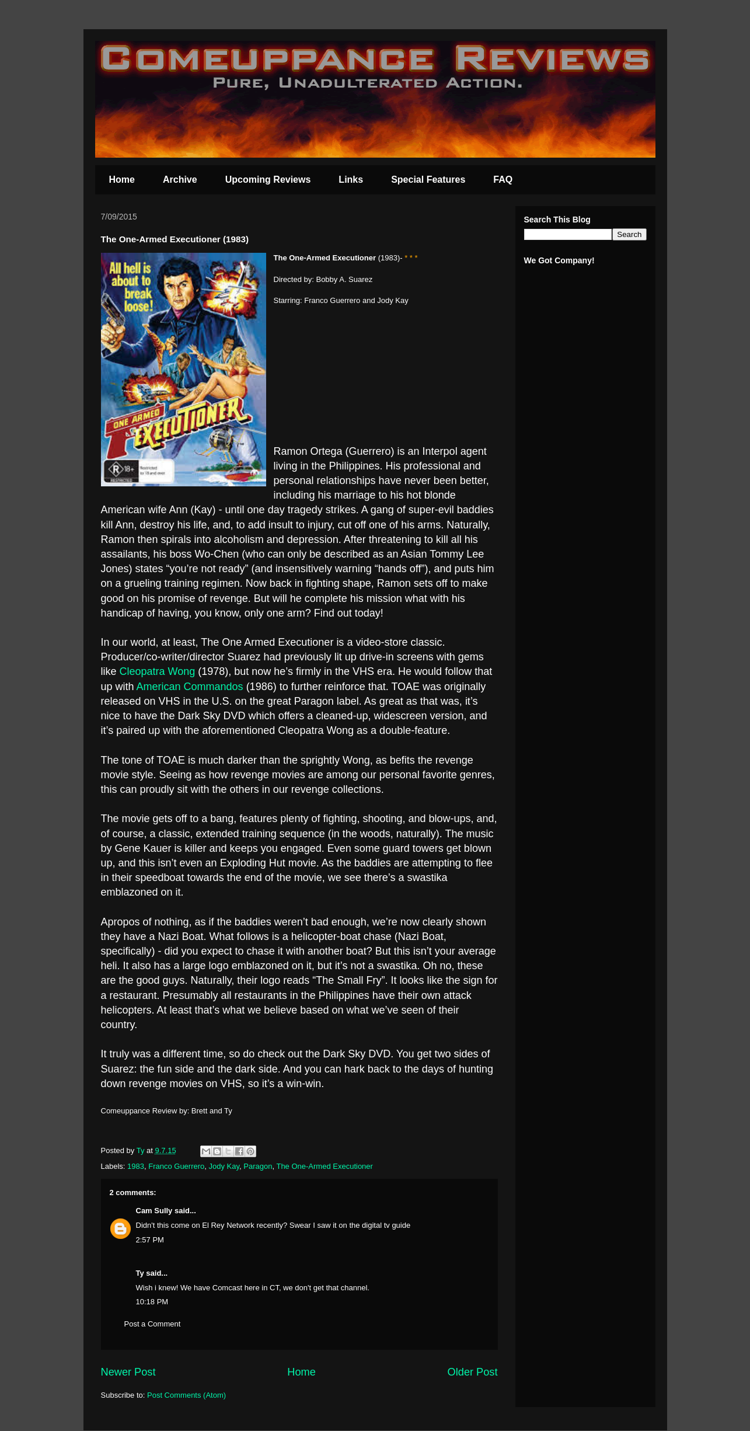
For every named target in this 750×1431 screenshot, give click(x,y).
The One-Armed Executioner (324, 1166)
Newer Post (128, 1372)
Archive (180, 179)
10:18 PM (152, 1301)
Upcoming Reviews (268, 179)
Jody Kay (224, 1166)
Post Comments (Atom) (186, 1395)
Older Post (473, 1372)
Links (351, 179)
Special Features (428, 179)
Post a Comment (152, 1323)
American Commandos (190, 686)
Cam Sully (154, 1210)
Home (122, 179)
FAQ (502, 179)
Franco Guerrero (176, 1166)
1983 (135, 1166)
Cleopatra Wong (159, 671)
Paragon (257, 1166)
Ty (140, 1273)
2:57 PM (150, 1239)
